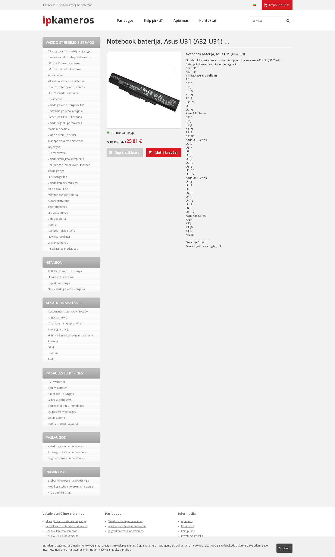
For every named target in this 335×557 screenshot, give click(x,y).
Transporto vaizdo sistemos (66, 141)
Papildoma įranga (59, 283)
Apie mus (181, 20)
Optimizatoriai (57, 418)
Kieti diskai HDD (58, 189)
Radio (51, 359)
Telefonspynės (57, 207)
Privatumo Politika (192, 536)
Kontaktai (207, 20)
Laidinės (53, 353)
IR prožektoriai (57, 153)
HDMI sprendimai (59, 237)
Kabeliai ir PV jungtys (61, 394)
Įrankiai (52, 225)
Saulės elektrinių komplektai (66, 406)
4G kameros (55, 75)
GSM (51, 347)
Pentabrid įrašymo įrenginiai (65, 111)
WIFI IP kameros (58, 243)
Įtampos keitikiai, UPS (61, 231)
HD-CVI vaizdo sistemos (63, 93)
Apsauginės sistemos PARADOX (68, 311)
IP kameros (55, 99)
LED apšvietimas (58, 213)
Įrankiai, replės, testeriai (63, 424)
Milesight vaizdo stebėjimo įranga (69, 51)
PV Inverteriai (56, 382)
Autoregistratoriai (59, 201)
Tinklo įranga (56, 171)
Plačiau (126, 549)
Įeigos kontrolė (57, 317)
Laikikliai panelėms (60, 400)
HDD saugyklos (57, 177)
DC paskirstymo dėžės (62, 412)
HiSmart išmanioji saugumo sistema (70, 335)
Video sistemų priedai (62, 135)
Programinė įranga (59, 492)
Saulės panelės (57, 388)
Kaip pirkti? (153, 20)
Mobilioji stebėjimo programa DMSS (70, 486)
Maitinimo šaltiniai (59, 129)
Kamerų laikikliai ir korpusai (65, 117)
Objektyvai (54, 147)
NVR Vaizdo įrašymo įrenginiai (66, 289)
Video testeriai (57, 219)
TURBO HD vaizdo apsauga (65, 271)
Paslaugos (125, 20)
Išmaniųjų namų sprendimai (65, 323)
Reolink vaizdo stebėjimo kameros (70, 57)
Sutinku (284, 548)
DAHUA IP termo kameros (64, 63)
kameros (68, 19)
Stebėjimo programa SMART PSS (68, 480)
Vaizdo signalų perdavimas (65, 123)
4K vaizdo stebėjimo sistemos (66, 81)
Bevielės (53, 341)
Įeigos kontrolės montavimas (66, 458)
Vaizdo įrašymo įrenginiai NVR (66, 105)
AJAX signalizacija (58, 329)
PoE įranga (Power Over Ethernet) (69, 165)
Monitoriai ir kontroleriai (63, 195)
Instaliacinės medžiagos (63, 249)
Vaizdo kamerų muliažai (63, 183)
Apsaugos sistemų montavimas (68, 452)
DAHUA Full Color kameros (64, 69)
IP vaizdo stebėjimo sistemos (66, 87)
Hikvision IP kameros (61, 277)
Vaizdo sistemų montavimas (66, 446)
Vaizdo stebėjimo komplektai (66, 159)
